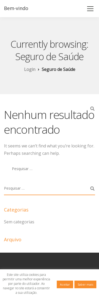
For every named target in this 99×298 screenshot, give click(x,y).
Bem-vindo (16, 8)
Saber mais (85, 284)
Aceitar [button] (65, 284)
